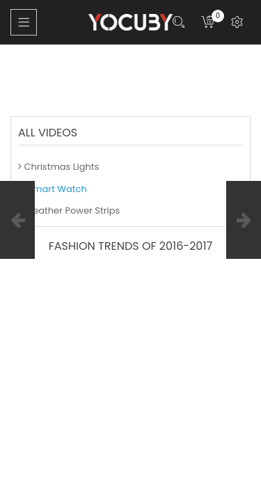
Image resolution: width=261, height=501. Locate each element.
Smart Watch (140, 63)
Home (24, 63)
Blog (74, 63)
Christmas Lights (58, 166)
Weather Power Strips (69, 210)
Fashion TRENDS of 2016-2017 (99, 76)
